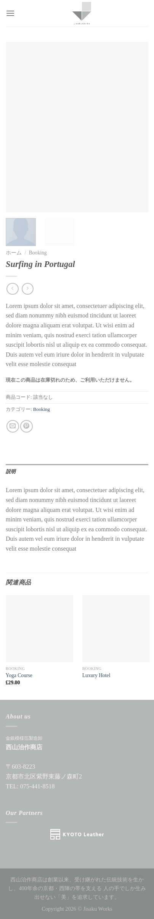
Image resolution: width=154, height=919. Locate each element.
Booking (38, 253)
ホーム (14, 253)
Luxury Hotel (96, 675)
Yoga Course (19, 675)
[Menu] (10, 13)
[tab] (77, 471)
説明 (11, 471)
